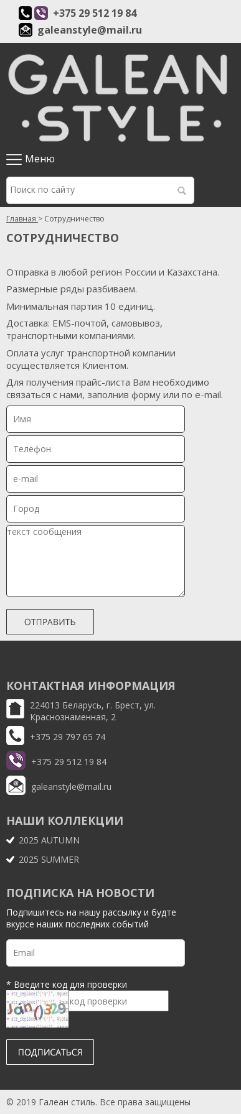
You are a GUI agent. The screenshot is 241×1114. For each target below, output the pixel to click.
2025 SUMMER (49, 859)
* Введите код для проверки (66, 984)
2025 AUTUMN (49, 840)
